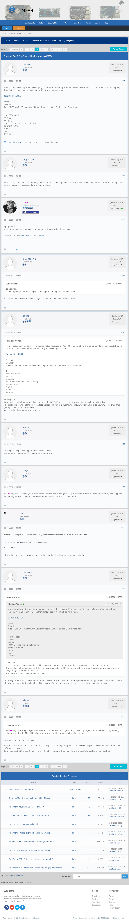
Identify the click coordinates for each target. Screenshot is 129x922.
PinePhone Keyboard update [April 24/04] (27, 806)
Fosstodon (96, 905)
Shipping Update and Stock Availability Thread (30, 798)
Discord (29, 235)
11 (89, 815)
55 (46, 49)
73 (89, 806)
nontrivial (120, 817)
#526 (123, 444)
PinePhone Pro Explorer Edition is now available (30, 833)
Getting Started (54, 23)
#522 (123, 176)
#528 (123, 528)
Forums (112, 896)
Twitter (40, 235)
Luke (74, 798)
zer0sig (119, 825)
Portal (88, 23)
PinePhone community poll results (24, 824)
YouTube (96, 902)
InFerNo (120, 790)
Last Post (112, 790)
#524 (123, 275)
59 (89, 850)
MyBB (15, 918)
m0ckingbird (94, 918)
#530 (123, 717)
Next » (58, 49)
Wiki (66, 23)
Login (7, 28)
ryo (118, 860)
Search (97, 23)
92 (89, 798)
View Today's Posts (25, 33)
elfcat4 (26, 427)
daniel (25, 315)
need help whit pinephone (21, 789)
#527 (123, 487)
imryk (25, 470)
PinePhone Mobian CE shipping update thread (30, 850)
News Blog (77, 23)
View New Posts (9, 33)
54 (41, 49)
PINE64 (7, 40)
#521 (123, 81)
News (24, 40)
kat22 (119, 808)
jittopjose (27, 64)
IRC (23, 235)
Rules (41, 23)
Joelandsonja (29, 258)
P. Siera (119, 799)
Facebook (96, 896)
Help (106, 23)
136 (89, 841)
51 (27, 49)
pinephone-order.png (17, 142)
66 (52, 49)
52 (32, 49)
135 (89, 867)
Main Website (29, 23)
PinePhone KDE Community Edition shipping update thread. (36, 867)
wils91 (25, 700)
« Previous (14, 49)
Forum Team (114, 908)
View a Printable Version (13, 875)
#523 (123, 220)
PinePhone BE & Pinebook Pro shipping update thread (33, 841)
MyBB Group (34, 918)
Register (19, 28)
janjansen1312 (74, 789)
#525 (123, 332)
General (16, 40)
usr (21, 513)
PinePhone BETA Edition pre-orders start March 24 (31, 859)
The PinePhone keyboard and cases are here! (29, 815)
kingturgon (28, 159)
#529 (123, 589)
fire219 (123, 918)
